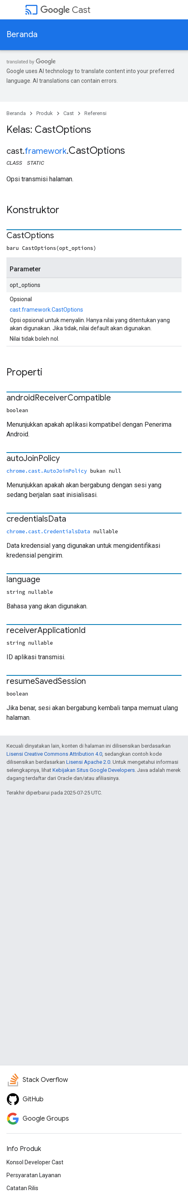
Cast (65, 9)
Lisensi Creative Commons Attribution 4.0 (54, 754)
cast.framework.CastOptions (46, 309)
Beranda (22, 34)
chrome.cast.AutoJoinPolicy (46, 470)
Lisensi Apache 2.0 (88, 762)
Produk (44, 113)
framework (46, 151)
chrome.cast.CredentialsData (48, 531)
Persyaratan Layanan (33, 1175)
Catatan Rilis (22, 1188)
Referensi (95, 113)
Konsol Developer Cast (34, 1162)
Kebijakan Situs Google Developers (93, 770)
